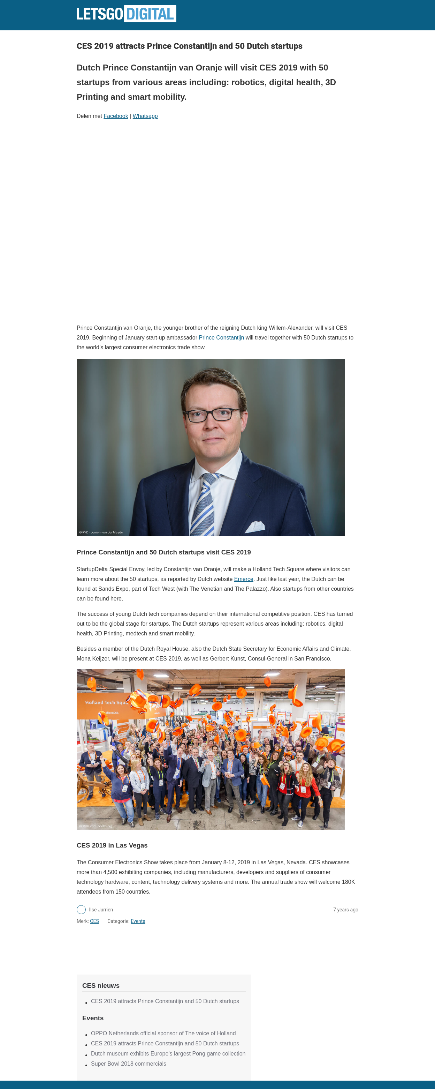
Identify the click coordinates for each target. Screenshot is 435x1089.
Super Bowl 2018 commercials (128, 1064)
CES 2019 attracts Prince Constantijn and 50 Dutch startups (165, 1001)
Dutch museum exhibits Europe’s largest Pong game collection (168, 1054)
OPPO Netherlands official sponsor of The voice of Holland (163, 1033)
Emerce (243, 579)
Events (138, 921)
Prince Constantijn (221, 338)
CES (94, 921)
